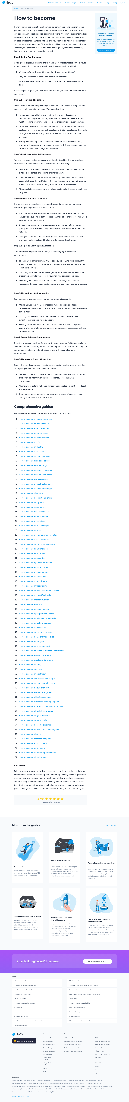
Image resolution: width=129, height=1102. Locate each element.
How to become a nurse (30, 530)
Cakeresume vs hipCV (94, 1083)
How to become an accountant (33, 743)
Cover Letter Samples (47, 1058)
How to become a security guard (34, 512)
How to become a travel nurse (32, 451)
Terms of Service (100, 1048)
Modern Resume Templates (73, 1051)
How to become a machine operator (35, 623)
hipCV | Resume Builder (20, 1096)
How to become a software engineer (35, 692)
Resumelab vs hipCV (93, 1086)
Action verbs (73, 998)
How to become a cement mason (34, 609)
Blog (107, 3)
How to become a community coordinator (38, 535)
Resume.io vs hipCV (30, 1080)
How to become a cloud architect (34, 688)
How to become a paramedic (32, 748)
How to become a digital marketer (34, 715)
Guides (99, 3)
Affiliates (98, 1057)
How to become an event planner (34, 437)
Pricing (114, 3)
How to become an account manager (36, 488)
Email (97, 1066)
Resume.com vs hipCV (60, 1080)
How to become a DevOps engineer (35, 697)
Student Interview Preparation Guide (81, 1021)
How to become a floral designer (34, 581)
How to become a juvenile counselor (35, 562)
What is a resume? (20, 981)
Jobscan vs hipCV (60, 1086)
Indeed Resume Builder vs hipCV (38, 1083)
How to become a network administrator (37, 683)
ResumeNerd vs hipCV (97, 1089)
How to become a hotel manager (34, 516)
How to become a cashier (30, 669)
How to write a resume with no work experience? (84, 994)
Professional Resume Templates (74, 1048)
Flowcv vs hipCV (106, 1086)
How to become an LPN (29, 442)
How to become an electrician (32, 674)
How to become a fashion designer (35, 738)
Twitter (97, 1070)
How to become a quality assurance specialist (39, 590)
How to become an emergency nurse (35, 419)
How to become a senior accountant (35, 474)
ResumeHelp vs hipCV (81, 1089)
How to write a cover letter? (23, 994)
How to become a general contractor (35, 632)
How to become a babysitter (32, 493)
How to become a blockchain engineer (36, 711)
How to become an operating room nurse (37, 752)
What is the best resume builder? (80, 1003)
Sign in (122, 3)
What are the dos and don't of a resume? (82, 981)
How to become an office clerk (32, 627)
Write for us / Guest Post (103, 1054)
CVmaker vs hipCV (67, 1089)
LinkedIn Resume (74, 1016)
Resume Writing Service (102, 1044)
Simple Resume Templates (73, 1044)
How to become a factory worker (34, 600)
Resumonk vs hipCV (33, 1086)
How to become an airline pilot (33, 576)
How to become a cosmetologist (33, 465)
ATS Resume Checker (21, 1016)
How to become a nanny (30, 664)
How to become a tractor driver (33, 586)
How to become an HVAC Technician (35, 595)
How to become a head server (32, 757)
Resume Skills (47, 1054)
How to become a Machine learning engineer (39, 701)
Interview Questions (20, 1025)
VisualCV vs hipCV (79, 1083)
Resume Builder (48, 1041)
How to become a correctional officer (36, 498)
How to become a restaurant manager (36, 660)
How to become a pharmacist (32, 507)
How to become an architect (32, 521)
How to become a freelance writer (34, 539)
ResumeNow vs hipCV (19, 1083)
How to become (19, 1012)
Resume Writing (74, 1012)
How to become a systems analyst (34, 646)
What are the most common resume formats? (83, 985)
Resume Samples (71, 3)
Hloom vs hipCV (54, 1089)
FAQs (96, 1073)
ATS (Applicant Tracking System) (24, 1003)
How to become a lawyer (30, 734)
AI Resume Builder (49, 1038)
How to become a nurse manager (34, 525)
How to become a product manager (35, 655)
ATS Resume (18, 1007)
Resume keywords (20, 998)
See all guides (111, 825)
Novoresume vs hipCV (45, 1080)
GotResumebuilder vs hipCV (76, 1086)
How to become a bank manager (33, 549)
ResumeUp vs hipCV (41, 1089)
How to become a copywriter (32, 558)
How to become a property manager (35, 470)
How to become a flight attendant (34, 424)
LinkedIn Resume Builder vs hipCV (61, 1083)
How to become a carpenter (31, 502)
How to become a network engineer (35, 456)
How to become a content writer (33, 433)
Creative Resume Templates (73, 1041)
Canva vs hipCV (17, 1080)
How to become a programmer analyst (36, 613)
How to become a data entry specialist (36, 637)
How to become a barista (30, 604)
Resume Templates (87, 3)
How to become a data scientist (33, 720)
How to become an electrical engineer (36, 484)
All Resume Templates (71, 1038)
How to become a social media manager (37, 678)
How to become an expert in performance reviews (41, 650)
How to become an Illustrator (32, 447)
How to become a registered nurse (34, 461)
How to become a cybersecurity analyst (37, 544)
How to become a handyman (32, 641)
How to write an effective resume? (25, 985)
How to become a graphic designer (35, 725)
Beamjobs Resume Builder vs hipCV (42, 1092)
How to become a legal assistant (33, 479)
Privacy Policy (99, 1051)
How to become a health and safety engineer (39, 729)
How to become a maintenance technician (38, 618)
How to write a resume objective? (80, 990)
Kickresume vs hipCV (19, 1086)
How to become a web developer (34, 428)
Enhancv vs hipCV (47, 1086)
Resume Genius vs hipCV (94, 1080)
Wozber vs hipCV (17, 1089)
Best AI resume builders (77, 1007)
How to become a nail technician (33, 567)
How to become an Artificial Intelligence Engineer (41, 706)
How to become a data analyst (32, 553)
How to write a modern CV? (23, 990)
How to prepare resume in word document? (28, 1021)
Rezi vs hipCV (29, 1089)
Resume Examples (55, 3)
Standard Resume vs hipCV (21, 1092)
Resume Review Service (102, 1041)
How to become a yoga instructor (34, 572)
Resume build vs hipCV (76, 1080)
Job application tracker (48, 1064)
